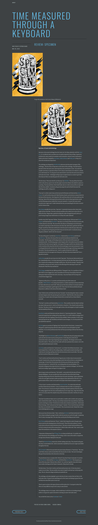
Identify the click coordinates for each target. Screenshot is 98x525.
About (14, 2)
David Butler (42, 313)
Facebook (55, 496)
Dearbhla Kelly (57, 164)
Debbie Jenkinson (64, 158)
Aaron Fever (58, 235)
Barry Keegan (42, 209)
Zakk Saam (42, 237)
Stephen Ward (23, 46)
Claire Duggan (42, 270)
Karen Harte (61, 303)
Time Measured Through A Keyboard (41, 24)
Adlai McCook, (43, 459)
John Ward (66, 413)
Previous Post (22, 511)
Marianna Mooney (48, 441)
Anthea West (42, 258)
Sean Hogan (57, 459)
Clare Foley (41, 347)
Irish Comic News (45, 504)
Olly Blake (66, 180)
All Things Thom (58, 433)
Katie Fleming (71, 235)
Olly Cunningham (43, 449)
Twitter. (61, 496)
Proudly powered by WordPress (42, 520)
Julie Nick (41, 325)
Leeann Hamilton (64, 384)
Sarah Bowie (57, 158)
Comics (59, 504)
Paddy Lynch (74, 158)
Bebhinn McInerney (51, 335)
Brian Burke (55, 221)
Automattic (59, 520)
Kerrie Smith (71, 459)
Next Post (80, 511)
